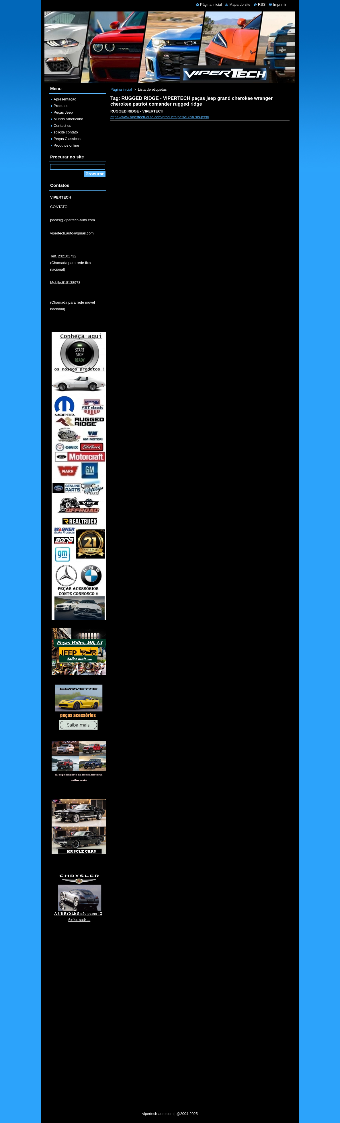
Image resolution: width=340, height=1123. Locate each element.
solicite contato (66, 132)
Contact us (62, 125)
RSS (261, 4)
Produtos (61, 106)
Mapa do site (239, 4)
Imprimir (279, 4)
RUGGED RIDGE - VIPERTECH (136, 111)
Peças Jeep (63, 112)
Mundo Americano (68, 119)
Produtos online (66, 145)
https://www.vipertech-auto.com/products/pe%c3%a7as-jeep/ (159, 117)
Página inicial (121, 89)
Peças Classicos (67, 139)
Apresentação (65, 99)
